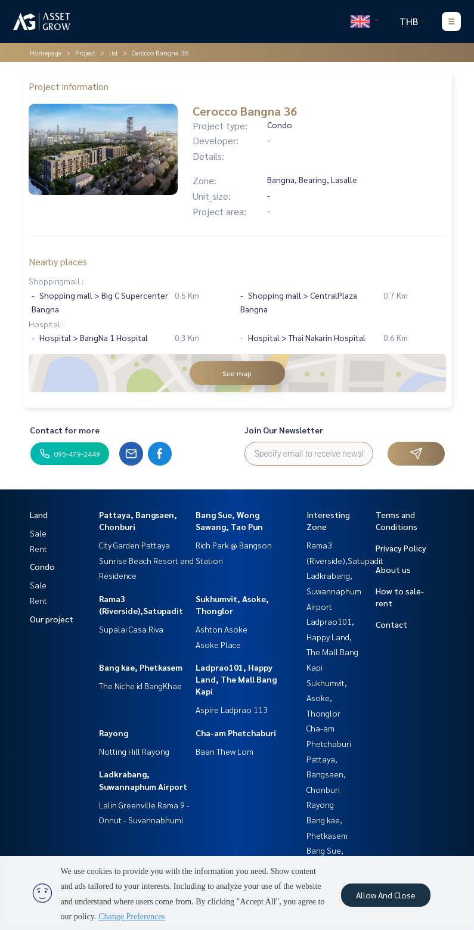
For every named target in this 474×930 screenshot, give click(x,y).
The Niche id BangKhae (140, 685)
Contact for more (65, 429)
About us (393, 569)
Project (85, 52)
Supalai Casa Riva (131, 629)
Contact (391, 624)
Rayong (113, 732)
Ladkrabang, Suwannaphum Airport (333, 590)
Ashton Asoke (221, 629)
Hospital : (46, 323)
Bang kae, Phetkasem (140, 667)
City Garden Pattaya (134, 545)
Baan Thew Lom (224, 751)
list (113, 52)
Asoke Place (218, 644)
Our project (51, 618)
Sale (38, 533)
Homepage (45, 52)
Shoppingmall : (56, 280)
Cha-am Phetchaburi (236, 732)
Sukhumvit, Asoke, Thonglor (326, 697)
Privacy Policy (401, 547)
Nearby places (58, 261)
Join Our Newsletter (283, 429)
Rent (38, 548)
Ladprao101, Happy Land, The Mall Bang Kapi (236, 679)
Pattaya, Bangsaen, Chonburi (326, 774)
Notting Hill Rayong (134, 751)
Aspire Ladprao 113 (232, 709)
